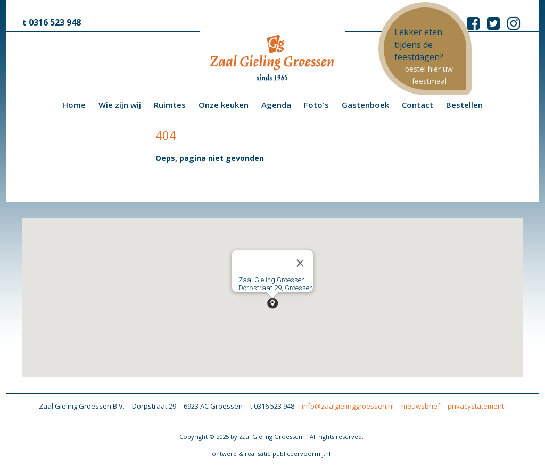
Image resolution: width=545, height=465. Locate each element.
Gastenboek (365, 104)
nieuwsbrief (420, 406)
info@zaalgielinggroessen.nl (348, 406)
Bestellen (464, 104)
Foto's (316, 104)
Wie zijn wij (119, 104)
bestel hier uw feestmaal (429, 75)
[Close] (300, 263)
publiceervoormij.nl (301, 454)
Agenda (276, 104)
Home (74, 104)
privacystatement (476, 406)
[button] (272, 303)
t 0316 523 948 (51, 22)
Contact (417, 104)
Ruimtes (170, 104)
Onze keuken (224, 104)
